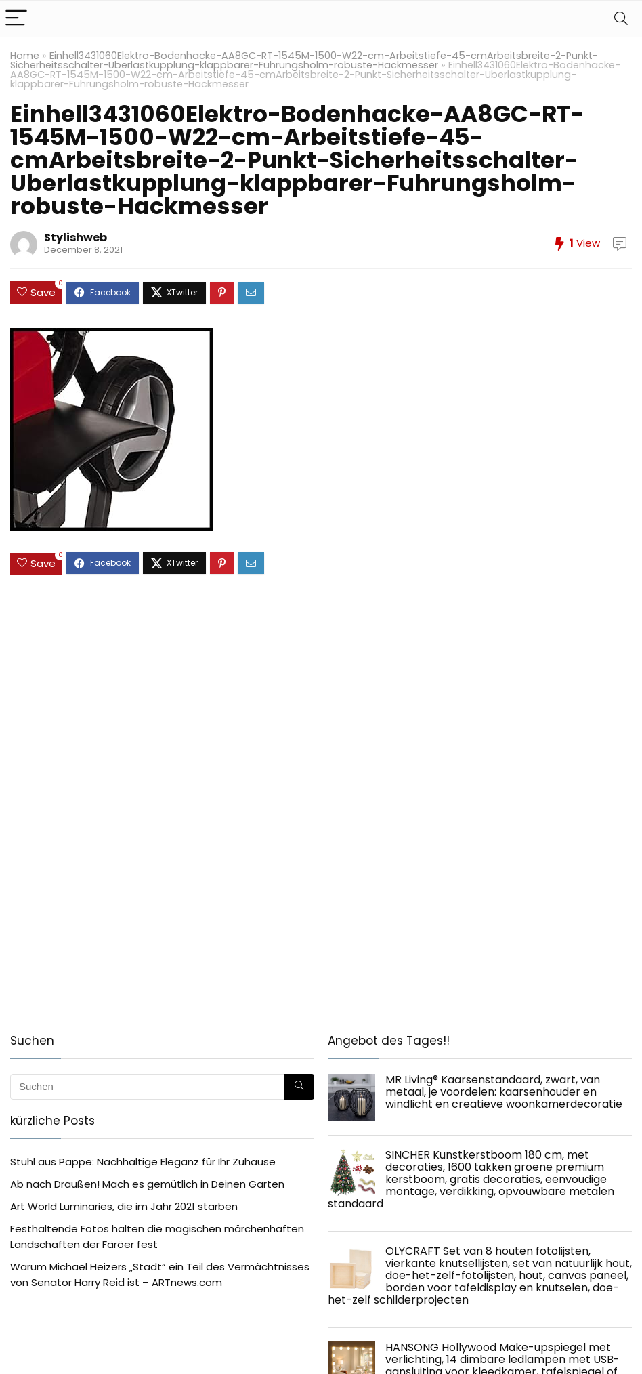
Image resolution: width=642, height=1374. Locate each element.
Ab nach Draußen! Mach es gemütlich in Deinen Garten (147, 1184)
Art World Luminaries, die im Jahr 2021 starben (124, 1206)
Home (24, 55)
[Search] (621, 19)
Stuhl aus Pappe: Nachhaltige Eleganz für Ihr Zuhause (143, 1161)
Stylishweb (75, 237)
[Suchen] (299, 1087)
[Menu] (16, 19)
